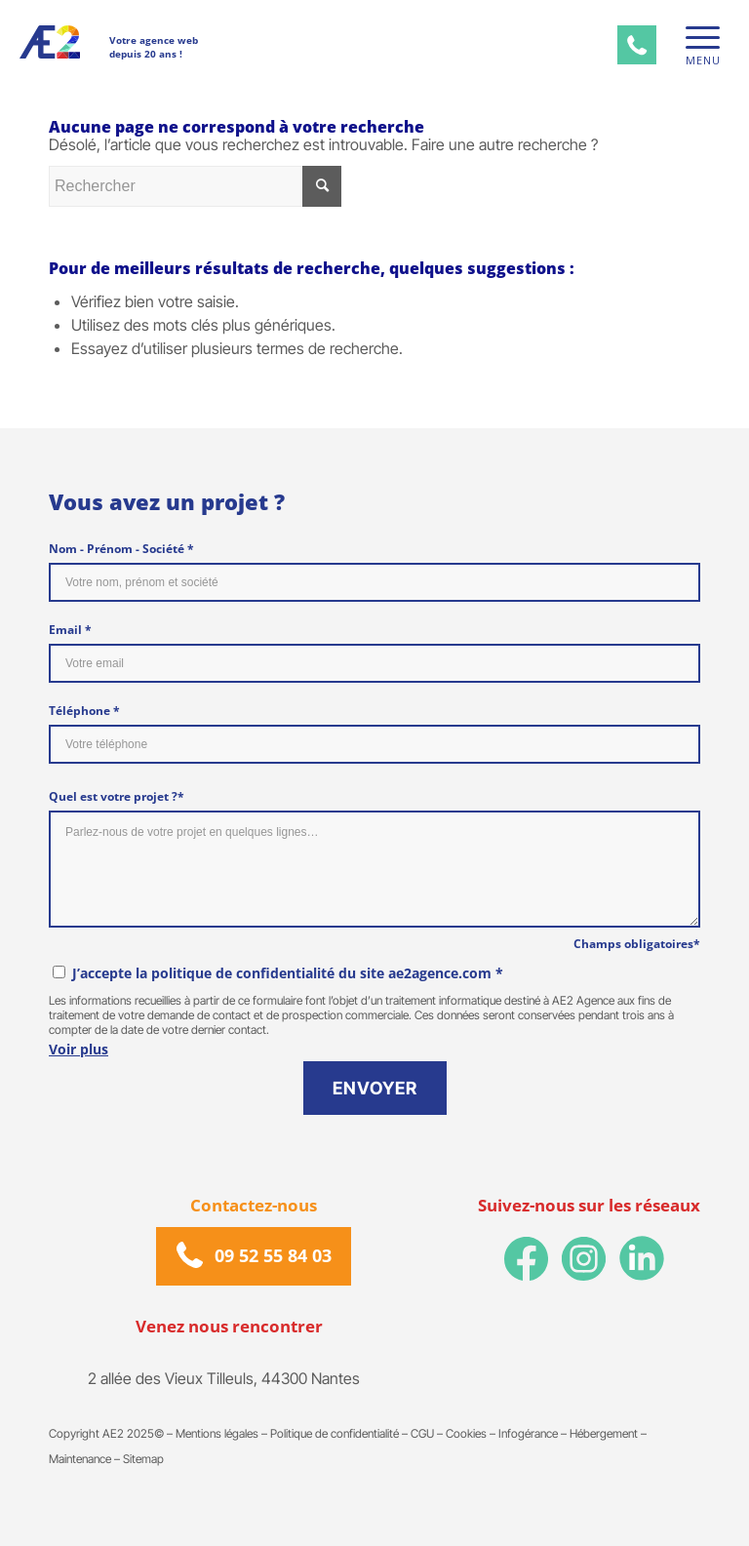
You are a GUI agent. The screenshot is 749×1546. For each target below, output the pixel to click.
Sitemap (143, 1459)
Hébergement (604, 1433)
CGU (422, 1433)
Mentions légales (217, 1433)
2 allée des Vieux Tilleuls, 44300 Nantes (224, 1379)
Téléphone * (84, 710)
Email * (70, 629)
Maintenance (80, 1459)
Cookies (466, 1433)
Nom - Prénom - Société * (121, 548)
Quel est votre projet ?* (116, 796)
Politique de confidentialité (334, 1433)
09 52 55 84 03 (273, 1256)
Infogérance (528, 1433)
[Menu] (698, 37)
